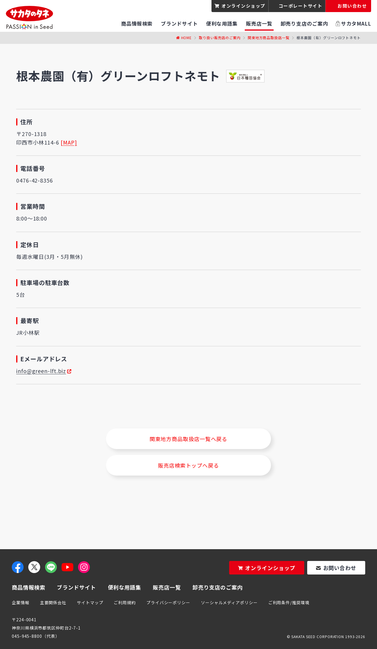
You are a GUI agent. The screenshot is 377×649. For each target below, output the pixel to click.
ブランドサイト (76, 587)
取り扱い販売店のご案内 (220, 37)
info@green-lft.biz (41, 371)
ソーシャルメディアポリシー (229, 602)
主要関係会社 (53, 602)
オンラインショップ (243, 6)
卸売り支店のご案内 (218, 587)
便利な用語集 (124, 587)
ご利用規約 (125, 602)
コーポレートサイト (301, 6)
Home (186, 37)
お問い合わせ (339, 568)
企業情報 (20, 602)
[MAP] (69, 142)
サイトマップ (90, 602)
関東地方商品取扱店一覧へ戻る (189, 439)
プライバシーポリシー (168, 602)
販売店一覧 (167, 587)
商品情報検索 (28, 587)
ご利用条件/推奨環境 (289, 602)
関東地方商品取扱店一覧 (269, 37)
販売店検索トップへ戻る (188, 465)
